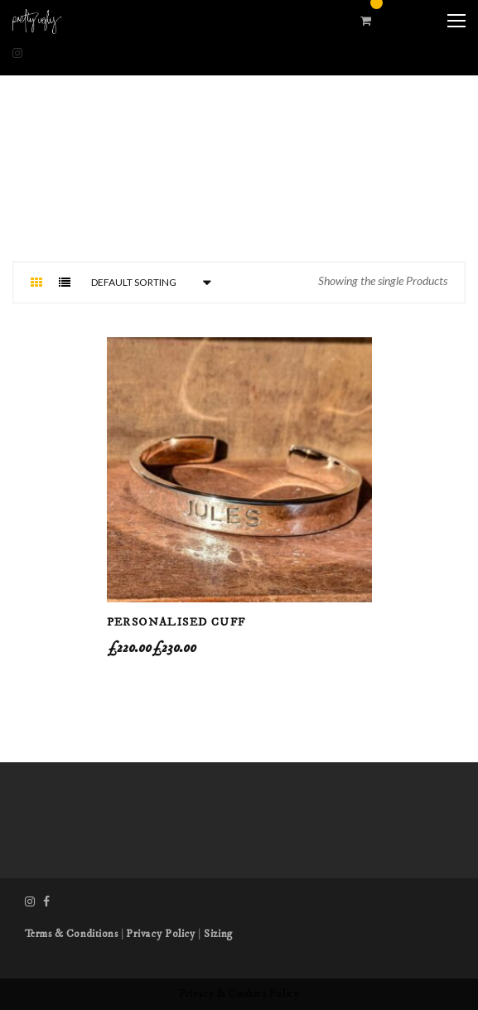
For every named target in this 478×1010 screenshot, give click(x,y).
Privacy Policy (160, 933)
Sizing (218, 933)
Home (207, 217)
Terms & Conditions (71, 933)
